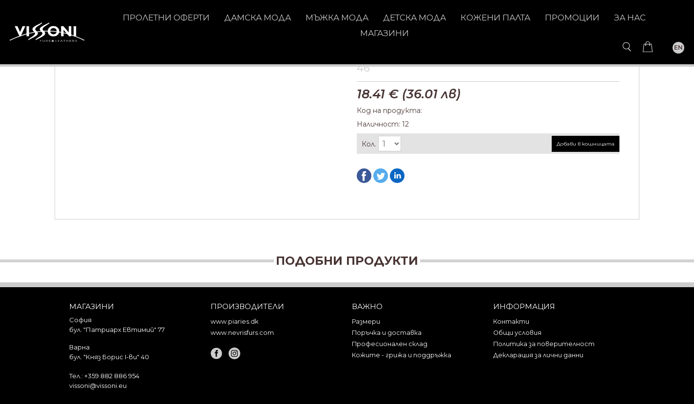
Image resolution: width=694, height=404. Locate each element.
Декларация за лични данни (538, 355)
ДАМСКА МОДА (257, 17)
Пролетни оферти (166, 17)
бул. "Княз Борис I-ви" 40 (109, 357)
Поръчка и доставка (387, 332)
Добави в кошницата (586, 144)
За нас (630, 17)
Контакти (511, 321)
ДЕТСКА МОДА (414, 17)
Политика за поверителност (544, 344)
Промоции (572, 17)
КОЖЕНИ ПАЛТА (495, 17)
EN (678, 47)
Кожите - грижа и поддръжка (401, 355)
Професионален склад (389, 344)
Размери (366, 321)
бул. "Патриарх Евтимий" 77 (117, 329)
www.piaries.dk (234, 321)
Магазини (384, 33)
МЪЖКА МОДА (337, 17)
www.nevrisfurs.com (242, 332)
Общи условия (517, 332)
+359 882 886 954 (111, 376)
